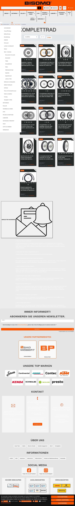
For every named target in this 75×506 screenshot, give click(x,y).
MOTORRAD (14, 13)
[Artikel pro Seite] (42, 36)
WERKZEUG (41, 19)
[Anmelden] (46, 8)
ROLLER (23, 13)
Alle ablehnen (62, 503)
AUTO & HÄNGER (32, 19)
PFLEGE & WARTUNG (44, 13)
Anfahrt (11, 458)
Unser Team (17, 446)
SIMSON (6, 13)
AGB (16, 458)
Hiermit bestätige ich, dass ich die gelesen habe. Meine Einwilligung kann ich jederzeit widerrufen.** (30, 324)
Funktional (43, 501)
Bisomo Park (47, 349)
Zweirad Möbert (27, 349)
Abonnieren (53, 329)
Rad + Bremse (17, 24)
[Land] (60, 8)
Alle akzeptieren (62, 496)
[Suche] (39, 8)
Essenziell (5, 501)
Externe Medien (14, 501)
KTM (38, 13)
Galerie (23, 446)
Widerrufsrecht (38, 458)
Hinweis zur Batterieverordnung (51, 458)
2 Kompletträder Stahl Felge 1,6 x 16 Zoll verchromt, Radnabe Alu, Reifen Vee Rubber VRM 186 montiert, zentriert (46, 95)
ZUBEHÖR (53, 13)
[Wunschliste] (64, 8)
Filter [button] (49, 37)
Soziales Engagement (42, 446)
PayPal (36, 501)
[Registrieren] (54, 8)
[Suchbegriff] (19, 8)
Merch (51, 446)
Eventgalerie (57, 446)
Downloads (62, 458)
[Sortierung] (31, 36)
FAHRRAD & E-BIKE (31, 13)
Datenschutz (30, 458)
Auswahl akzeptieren (62, 500)
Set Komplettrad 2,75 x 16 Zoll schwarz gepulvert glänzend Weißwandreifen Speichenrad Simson (28, 95)
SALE (69, 12)
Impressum (22, 458)
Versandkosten (31, 70)
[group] (28, 52)
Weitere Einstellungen (6, 502)
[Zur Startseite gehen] (5, 24)
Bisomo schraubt (31, 446)
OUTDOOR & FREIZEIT (62, 13)
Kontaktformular (37, 424)
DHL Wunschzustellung (26, 501)
